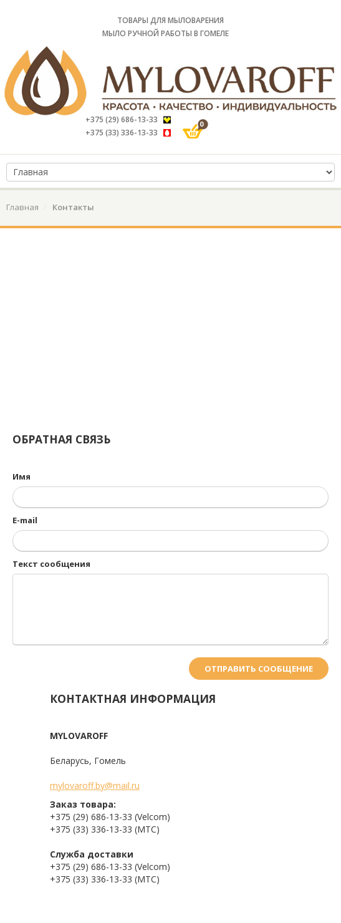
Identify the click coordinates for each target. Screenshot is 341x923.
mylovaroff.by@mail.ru (95, 785)
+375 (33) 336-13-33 (129, 132)
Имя (21, 476)
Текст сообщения (51, 563)
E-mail (24, 520)
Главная (22, 207)
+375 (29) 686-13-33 (128, 119)
